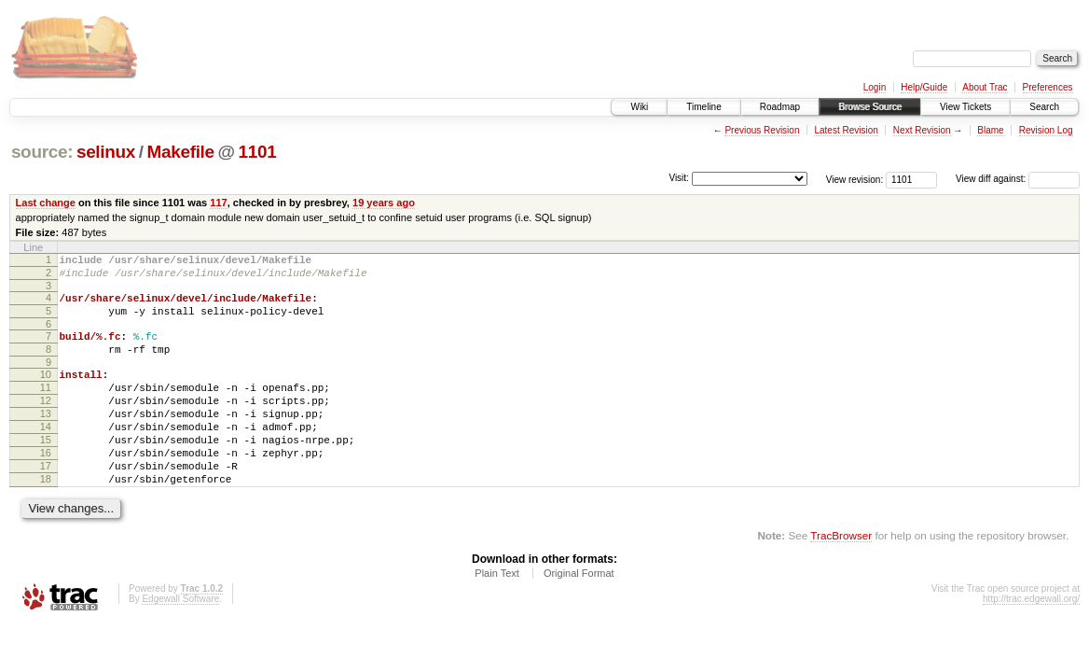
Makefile (180, 151)
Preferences (1048, 87)
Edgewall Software (180, 641)
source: (42, 151)
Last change (46, 202)
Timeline (703, 107)
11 (45, 407)
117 (218, 202)
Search (1044, 107)
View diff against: (1018, 179)
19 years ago (383, 202)
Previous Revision (761, 130)
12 (45, 422)
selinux (105, 151)
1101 (258, 151)
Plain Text (497, 615)
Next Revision (922, 130)
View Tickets (965, 107)
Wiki (639, 107)
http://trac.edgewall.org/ (1031, 641)
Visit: (679, 178)
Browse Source (870, 107)
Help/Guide (924, 87)
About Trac (984, 87)
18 (45, 518)
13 (45, 438)
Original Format (579, 615)
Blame (990, 130)
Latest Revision (845, 130)
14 (45, 454)
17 (45, 502)
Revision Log (1046, 130)
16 (45, 486)
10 (45, 391)
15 (45, 470)
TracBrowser (841, 577)
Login (874, 87)
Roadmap (780, 107)
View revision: (855, 179)
